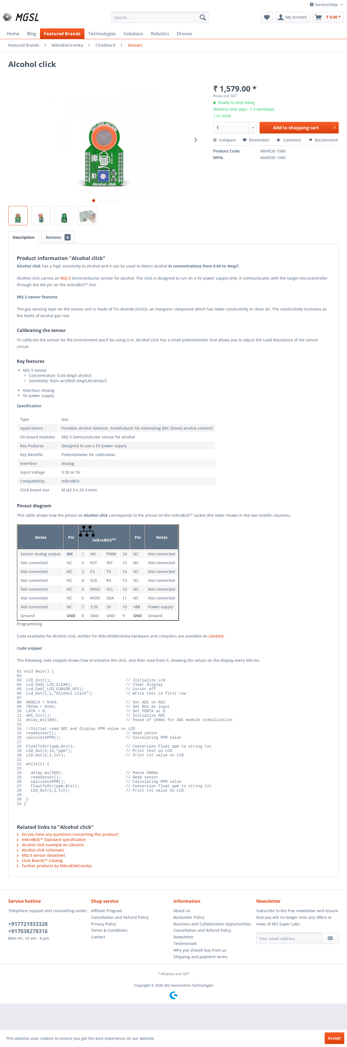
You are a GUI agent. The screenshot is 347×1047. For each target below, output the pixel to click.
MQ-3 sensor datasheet (41, 880)
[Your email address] (289, 964)
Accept (334, 1038)
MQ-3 (65, 278)
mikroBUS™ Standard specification (51, 865)
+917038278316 (28, 956)
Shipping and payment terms (201, 982)
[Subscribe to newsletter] (330, 964)
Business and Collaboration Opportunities (212, 949)
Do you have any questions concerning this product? (68, 860)
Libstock (216, 636)
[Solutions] (133, 33)
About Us (182, 936)
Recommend (323, 140)
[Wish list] (267, 17)
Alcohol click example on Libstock (50, 870)
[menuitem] (160, 17)
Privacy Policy (103, 949)
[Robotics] (160, 33)
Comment (289, 140)
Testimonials (185, 969)
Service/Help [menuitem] (324, 4)
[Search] (203, 17)
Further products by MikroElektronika (54, 891)
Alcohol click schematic (41, 875)
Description (23, 237)
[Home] (13, 33)
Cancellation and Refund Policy (120, 943)
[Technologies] (102, 33)
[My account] (292, 17)
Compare (224, 140)
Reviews (58, 237)
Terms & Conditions (109, 955)
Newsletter (184, 962)
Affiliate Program (106, 936)
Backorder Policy (189, 943)
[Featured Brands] (62, 33)
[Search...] (160, 17)
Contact (98, 962)
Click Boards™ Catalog (40, 886)
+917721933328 (28, 949)
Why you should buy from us (200, 975)
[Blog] (31, 33)
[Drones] (184, 33)
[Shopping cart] (328, 17)
